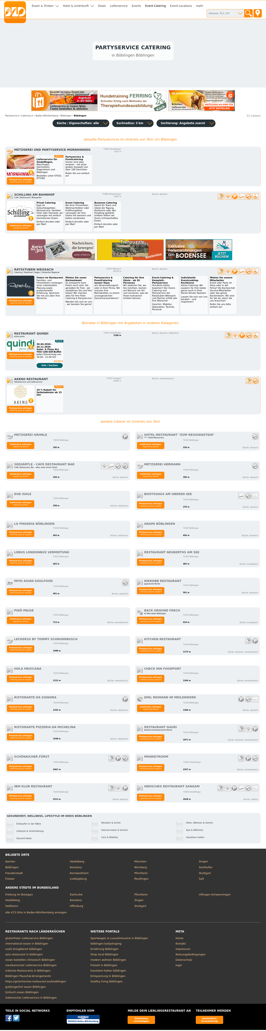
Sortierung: (183, 124)
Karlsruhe (76, 895)
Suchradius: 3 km (129, 124)
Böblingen (12, 868)
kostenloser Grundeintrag (209, 1020)
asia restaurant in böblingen (24, 955)
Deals (102, 5)
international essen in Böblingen (26, 944)
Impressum (183, 949)
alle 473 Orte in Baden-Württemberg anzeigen (36, 913)
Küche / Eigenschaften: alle (78, 124)
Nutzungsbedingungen (191, 955)
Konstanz (76, 868)
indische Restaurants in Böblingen (27, 971)
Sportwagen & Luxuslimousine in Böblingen (119, 939)
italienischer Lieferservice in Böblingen (31, 998)
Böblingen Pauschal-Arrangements (28, 976)
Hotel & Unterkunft (76, 5)
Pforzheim (141, 873)
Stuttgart (205, 873)
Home (179, 939)
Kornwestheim (79, 873)
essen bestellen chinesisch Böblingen (30, 960)
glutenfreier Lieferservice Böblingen (29, 939)
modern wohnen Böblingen (108, 960)
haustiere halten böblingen (108, 971)
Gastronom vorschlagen (141, 1020)
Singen (203, 862)
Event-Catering (155, 5)
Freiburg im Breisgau (19, 895)
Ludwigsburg (78, 879)
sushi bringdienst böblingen (23, 949)
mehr (199, 5)
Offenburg (76, 906)
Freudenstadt (14, 873)
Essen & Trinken (43, 5)
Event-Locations (181, 5)
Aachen (10, 862)
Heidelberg (77, 862)
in (19, 116)
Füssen (10, 879)
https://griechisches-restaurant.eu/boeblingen (35, 982)
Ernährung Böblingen (104, 949)
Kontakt (181, 944)
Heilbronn (11, 906)
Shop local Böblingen (104, 955)
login (179, 966)
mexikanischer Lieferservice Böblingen (31, 966)
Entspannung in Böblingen (107, 976)
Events (136, 5)
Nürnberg (140, 868)
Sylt (201, 879)
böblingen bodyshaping (105, 944)
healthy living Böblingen (106, 982)
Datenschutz (184, 960)
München (140, 862)
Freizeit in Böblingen (103, 966)
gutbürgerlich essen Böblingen (25, 987)
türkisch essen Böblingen (22, 993)
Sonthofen (205, 868)
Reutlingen (141, 879)
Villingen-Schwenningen (215, 895)
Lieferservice (119, 5)
